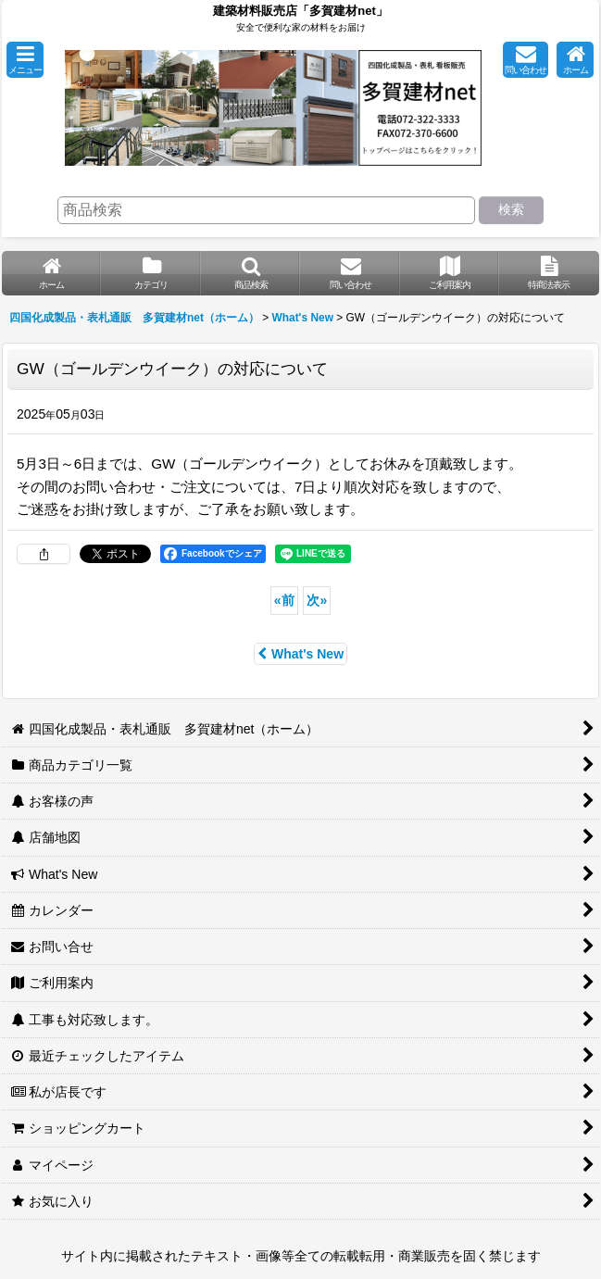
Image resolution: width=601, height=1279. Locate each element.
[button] (25, 60)
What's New (300, 653)
